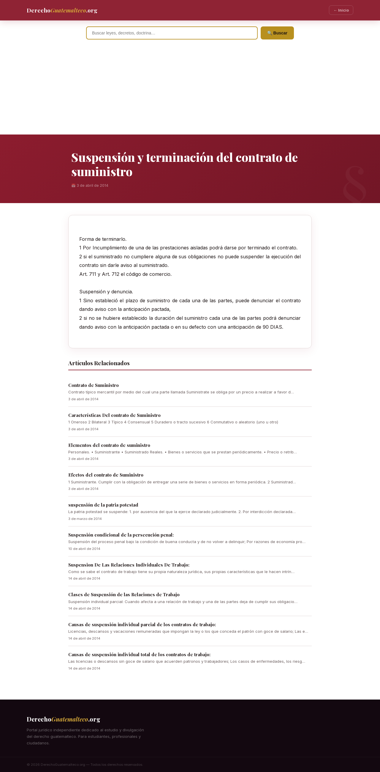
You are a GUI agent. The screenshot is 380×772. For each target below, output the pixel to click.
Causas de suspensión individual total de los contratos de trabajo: (139, 654)
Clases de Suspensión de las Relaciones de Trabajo (124, 594)
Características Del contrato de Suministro (114, 415)
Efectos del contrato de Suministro (105, 475)
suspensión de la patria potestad (103, 505)
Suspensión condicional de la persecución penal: (121, 535)
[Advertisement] (190, 90)
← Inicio (341, 10)
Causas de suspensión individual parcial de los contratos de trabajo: (142, 624)
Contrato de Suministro (93, 385)
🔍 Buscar (277, 33)
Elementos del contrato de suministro (109, 445)
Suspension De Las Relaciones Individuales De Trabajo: (128, 565)
